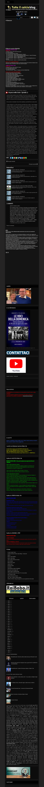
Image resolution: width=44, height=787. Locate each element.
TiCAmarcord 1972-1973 (33, 756)
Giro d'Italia (22, 729)
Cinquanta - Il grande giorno (33, 715)
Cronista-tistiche (9, 719)
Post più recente (11, 161)
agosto (8, 636)
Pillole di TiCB (31, 745)
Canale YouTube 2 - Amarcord (12, 376)
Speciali (28, 752)
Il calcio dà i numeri (23, 733)
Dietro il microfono (15, 719)
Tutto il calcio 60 (18, 761)
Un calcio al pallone (25, 763)
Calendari (26, 712)
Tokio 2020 (16, 760)
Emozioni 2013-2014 (11, 720)
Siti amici (31, 751)
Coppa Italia (35, 717)
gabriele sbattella (13, 205)
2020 (9, 611)
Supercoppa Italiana (16, 755)
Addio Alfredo (9, 706)
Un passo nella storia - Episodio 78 (18, 180)
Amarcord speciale (9, 708)
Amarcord (8, 707)
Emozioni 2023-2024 (11, 724)
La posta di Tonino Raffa (25, 737)
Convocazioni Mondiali (19, 717)
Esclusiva (24, 727)
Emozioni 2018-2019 (25, 721)
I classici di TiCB (34, 732)
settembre (9, 634)
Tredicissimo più (35, 760)
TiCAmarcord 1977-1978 (21, 759)
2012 (9, 624)
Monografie (8, 742)
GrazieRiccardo (35, 729)
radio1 (24, 747)
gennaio (9, 648)
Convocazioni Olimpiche (28, 717)
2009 (9, 650)
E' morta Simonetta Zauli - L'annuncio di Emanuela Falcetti (22, 688)
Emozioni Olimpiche (19, 727)
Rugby (16, 750)
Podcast (36, 745)
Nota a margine (19, 743)
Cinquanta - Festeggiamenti (24, 715)
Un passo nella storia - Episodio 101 (18, 191)
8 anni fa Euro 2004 (16, 705)
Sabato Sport (10, 564)
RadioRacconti (27, 747)
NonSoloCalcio (10, 743)
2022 (9, 607)
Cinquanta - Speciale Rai (11, 716)
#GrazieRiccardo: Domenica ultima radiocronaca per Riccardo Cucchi (24, 656)
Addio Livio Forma (25, 706)
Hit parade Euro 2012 (27, 732)
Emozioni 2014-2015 (21, 720)
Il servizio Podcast (14, 699)
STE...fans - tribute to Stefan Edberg (14, 577)
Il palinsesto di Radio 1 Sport (15, 734)
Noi (37, 742)
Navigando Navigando (19, 742)
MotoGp (13, 742)
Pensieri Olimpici (25, 745)
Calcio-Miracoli (15, 711)
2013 (9, 623)
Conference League (27, 716)
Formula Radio (15, 729)
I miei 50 (7, 733)
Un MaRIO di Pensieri (32, 763)
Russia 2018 (20, 750)
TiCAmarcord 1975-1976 (33, 757)
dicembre (9, 629)
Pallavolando (8, 745)
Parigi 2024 (14, 745)
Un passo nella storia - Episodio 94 (18, 196)
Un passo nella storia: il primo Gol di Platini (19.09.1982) (22, 185)
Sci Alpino (16, 751)
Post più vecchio (32, 164)
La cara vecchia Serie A (15, 737)
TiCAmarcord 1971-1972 (22, 756)
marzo (8, 644)
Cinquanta (17, 715)
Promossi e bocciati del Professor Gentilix (13, 746)
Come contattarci (19, 716)
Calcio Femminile (9, 711)
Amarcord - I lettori (15, 707)
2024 (9, 604)
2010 (9, 628)
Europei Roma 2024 (30, 728)
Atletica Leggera (9, 710)
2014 (9, 621)
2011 (9, 626)
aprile (8, 643)
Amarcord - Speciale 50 (23, 707)
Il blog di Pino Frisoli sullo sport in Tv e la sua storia (17, 572)
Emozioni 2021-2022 (23, 722)
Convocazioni (34, 716)
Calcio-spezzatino (28, 711)
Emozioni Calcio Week (24, 725)
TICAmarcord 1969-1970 (33, 755)
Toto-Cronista (29, 760)
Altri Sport (36, 706)
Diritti (21, 719)
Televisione (23, 755)
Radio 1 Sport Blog (11, 558)
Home (7, 90)
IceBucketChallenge (16, 733)
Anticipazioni (24, 708)
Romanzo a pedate (11, 750)
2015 (9, 619)
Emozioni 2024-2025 (23, 724)
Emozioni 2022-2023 (33, 722)
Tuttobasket (19, 763)
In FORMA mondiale (33, 734)
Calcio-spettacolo (21, 711)
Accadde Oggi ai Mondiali (24, 705)
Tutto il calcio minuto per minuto (14, 559)
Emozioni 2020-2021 (13, 722)
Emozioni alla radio (12, 725)
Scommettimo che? (21, 751)
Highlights (15, 730)
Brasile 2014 (25, 710)
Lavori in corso (19, 738)
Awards (21, 710)
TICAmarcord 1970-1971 (11, 756)
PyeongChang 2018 (24, 746)
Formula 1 (8, 729)
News (35, 742)
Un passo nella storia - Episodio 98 (18, 175)
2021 (9, 609)
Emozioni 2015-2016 (29, 720)
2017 (9, 616)
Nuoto (27, 743)
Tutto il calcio (10, 762)
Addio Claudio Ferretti (17, 706)
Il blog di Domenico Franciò (13, 575)
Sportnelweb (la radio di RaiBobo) (14, 568)
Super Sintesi (24, 754)
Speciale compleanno (16, 752)
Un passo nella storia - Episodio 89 (18, 169)
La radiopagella (33, 737)
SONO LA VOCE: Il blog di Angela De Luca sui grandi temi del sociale (21, 578)
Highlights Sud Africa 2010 (19, 732)
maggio (8, 641)
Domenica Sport (11, 565)
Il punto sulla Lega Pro (25, 734)
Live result (33, 739)
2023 (9, 606)
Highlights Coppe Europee (33, 730)
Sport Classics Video (11, 574)
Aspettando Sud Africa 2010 (32, 708)
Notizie (24, 743)
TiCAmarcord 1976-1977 (11, 759)
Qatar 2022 (30, 746)
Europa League (21, 728)
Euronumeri (16, 728)
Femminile (36, 728)
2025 (9, 602)
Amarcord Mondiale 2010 (33, 707)
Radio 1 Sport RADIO (12, 556)
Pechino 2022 (19, 745)
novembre (9, 631)
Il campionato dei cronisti (32, 733)
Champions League (26, 714)
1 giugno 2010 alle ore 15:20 (17, 222)
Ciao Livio (9, 715)
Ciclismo (13, 715)
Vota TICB (17, 764)
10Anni (11, 705)
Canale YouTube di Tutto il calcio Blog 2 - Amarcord (17, 553)
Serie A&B (26, 751)
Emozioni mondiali (10, 727)
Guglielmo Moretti (9, 730)
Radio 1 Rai (12, 747)
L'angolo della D (25, 735)
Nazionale (26, 742)
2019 (9, 612)
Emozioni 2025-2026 (33, 724)
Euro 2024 (11, 728)
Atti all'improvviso (16, 710)
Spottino (31, 752)
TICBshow (8, 760)
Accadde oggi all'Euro (33, 705)
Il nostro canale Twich (12, 552)
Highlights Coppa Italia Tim (22, 730)
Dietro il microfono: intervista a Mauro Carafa (19, 694)
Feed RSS (37, 17)
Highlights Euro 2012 (10, 732)
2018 (9, 614)
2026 (9, 601)
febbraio (9, 646)
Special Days (35, 751)
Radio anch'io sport (11, 562)
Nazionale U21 (31, 742)
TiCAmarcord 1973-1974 (11, 757)
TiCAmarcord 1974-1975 (22, 757)
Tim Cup (12, 760)
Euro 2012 (29, 727)
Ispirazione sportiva (18, 735)
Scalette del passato (33, 750)
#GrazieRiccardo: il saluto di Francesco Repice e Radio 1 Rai (22, 668)
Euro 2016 (33, 727)
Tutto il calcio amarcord (28, 761)
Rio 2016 (33, 748)
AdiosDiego (31, 706)
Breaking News (30, 710)
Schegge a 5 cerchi (9, 751)
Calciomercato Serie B (14, 712)
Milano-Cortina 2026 (26, 740)
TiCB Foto (28, 759)
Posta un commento (10, 225)
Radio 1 (9, 555)
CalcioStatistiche (21, 712)
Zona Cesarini (10, 561)
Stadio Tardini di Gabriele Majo (13, 571)
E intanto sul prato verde (33, 719)
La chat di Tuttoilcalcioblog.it (11, 654)
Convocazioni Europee (10, 717)
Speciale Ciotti (8, 752)
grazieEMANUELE (28, 729)
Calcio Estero (35, 710)
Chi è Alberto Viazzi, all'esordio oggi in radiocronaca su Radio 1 (23, 682)
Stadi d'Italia (35, 752)
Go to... (8, 1)
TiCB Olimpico (34, 759)
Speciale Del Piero (23, 752)
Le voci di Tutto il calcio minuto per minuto (14, 674)
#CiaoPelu (8, 705)
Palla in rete (35, 743)
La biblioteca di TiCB (32, 735)
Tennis (26, 755)
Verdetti (14, 764)
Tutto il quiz (14, 763)
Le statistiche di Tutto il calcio (27, 738)
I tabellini (11, 733)
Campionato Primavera (33, 712)
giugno (8, 639)
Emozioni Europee (34, 725)
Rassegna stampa (34, 747)
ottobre (8, 632)
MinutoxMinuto (34, 740)
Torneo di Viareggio (22, 760)
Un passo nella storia (12, 90)
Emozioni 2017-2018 (16, 721)
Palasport (30, 743)
